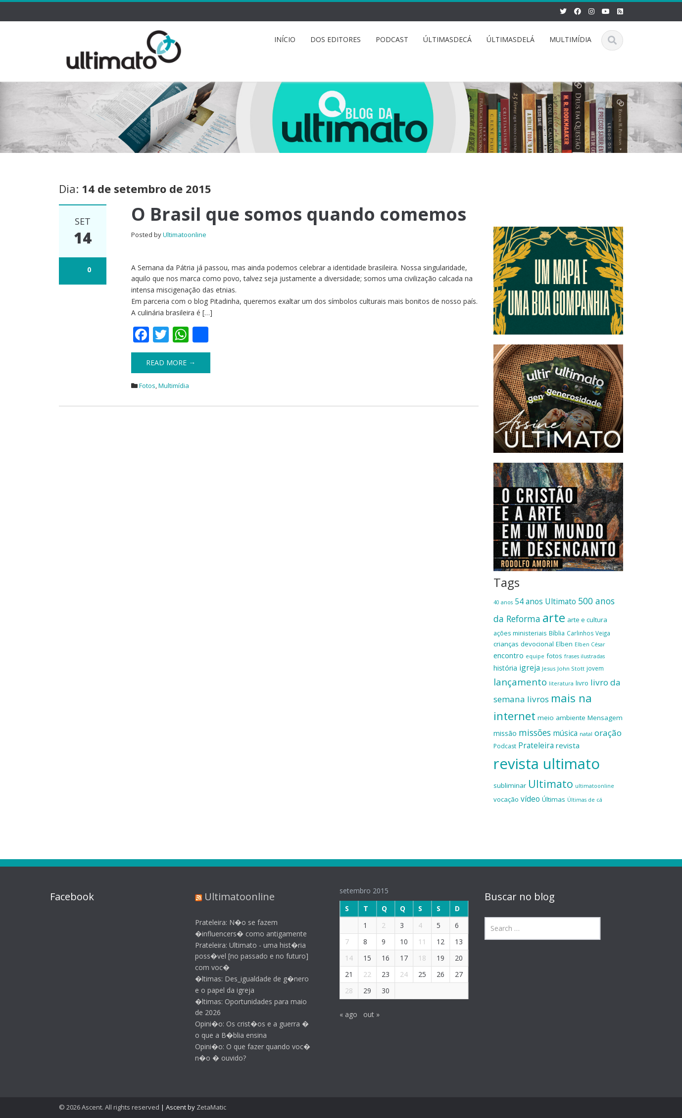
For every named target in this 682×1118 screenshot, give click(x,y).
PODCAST (392, 39)
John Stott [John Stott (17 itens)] (571, 668)
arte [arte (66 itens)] (553, 618)
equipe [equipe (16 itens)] (535, 656)
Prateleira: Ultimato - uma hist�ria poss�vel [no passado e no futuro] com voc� (244, 956)
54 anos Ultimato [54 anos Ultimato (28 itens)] (545, 601)
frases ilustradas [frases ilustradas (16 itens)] (584, 656)
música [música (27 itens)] (565, 733)
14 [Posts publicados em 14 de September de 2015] (342, 958)
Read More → (170, 362)
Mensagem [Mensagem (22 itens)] (605, 717)
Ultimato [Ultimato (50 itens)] (550, 784)
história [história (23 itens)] (505, 668)
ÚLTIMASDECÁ (447, 39)
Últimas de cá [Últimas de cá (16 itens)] (584, 799)
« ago (341, 1014)
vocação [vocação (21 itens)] (506, 799)
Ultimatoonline (184, 234)
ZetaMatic (211, 1107)
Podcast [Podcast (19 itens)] (504, 746)
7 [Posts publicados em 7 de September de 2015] (340, 941)
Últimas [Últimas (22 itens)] (553, 799)
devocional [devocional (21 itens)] (537, 643)
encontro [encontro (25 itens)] (508, 655)
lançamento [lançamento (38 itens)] (520, 682)
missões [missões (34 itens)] (535, 732)
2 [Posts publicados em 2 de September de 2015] (377, 925)
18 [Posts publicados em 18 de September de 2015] (415, 958)
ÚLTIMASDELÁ (511, 39)
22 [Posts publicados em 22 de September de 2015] (360, 974)
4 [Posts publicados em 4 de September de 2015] (413, 925)
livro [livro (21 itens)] (582, 683)
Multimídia (173, 385)
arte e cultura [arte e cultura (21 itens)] (587, 619)
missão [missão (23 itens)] (505, 733)
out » (364, 1014)
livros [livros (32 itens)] (538, 699)
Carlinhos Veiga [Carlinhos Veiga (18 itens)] (588, 633)
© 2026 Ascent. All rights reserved (109, 1107)
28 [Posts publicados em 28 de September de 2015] (342, 990)
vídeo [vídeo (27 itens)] (530, 798)
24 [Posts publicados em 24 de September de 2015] (397, 974)
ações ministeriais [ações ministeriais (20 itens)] (520, 633)
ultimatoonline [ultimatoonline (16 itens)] (594, 785)
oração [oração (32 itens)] (608, 732)
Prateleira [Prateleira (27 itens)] (536, 745)
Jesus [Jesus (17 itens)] (548, 668)
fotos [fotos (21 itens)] (554, 655)
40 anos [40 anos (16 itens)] (503, 602)
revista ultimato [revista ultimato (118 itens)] (546, 764)
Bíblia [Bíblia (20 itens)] (557, 633)
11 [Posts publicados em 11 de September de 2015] (415, 941)
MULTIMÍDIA (570, 39)
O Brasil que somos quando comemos (298, 214)
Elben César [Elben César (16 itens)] (590, 644)
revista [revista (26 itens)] (568, 745)
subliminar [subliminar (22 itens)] (509, 785)
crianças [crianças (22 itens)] (506, 643)
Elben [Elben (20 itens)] (564, 643)
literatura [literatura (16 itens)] (561, 683)
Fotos (147, 385)
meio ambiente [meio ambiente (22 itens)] (561, 717)
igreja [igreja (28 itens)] (529, 667)
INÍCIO (284, 39)
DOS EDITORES (335, 39)
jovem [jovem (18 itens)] (595, 668)
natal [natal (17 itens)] (586, 733)
